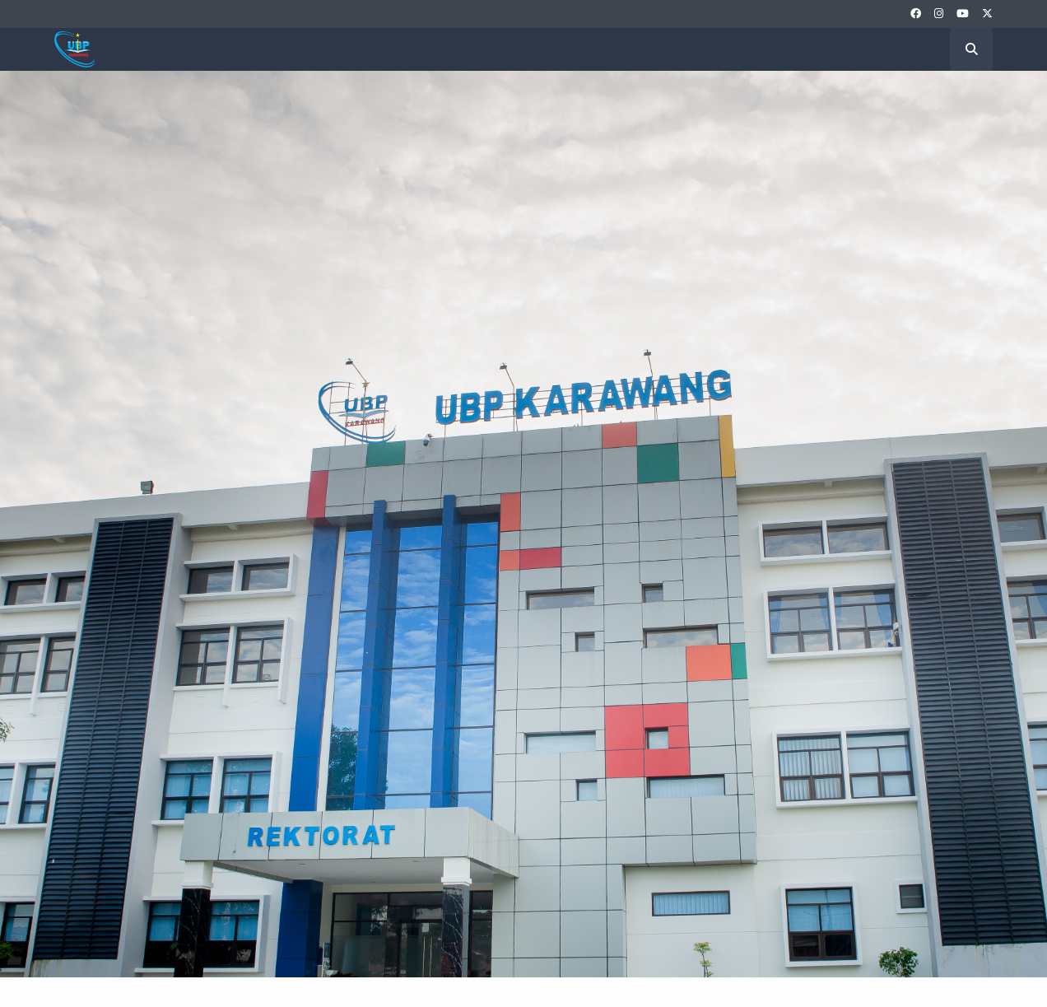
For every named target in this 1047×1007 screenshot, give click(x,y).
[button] (971, 49)
